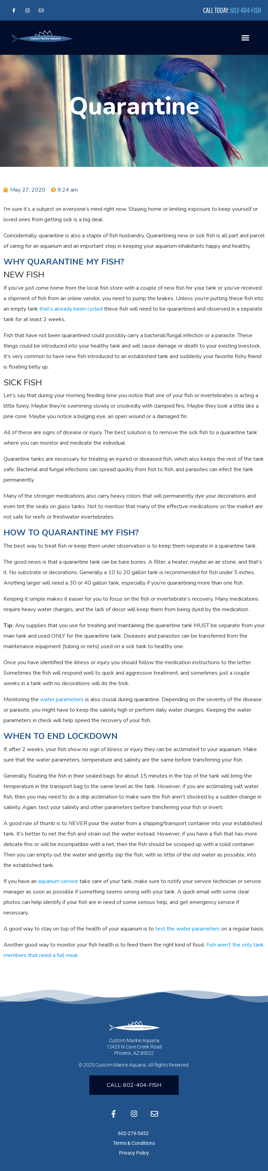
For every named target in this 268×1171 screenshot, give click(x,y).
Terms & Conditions (134, 1143)
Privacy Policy (134, 1153)
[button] (245, 37)
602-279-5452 (134, 1133)
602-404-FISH (245, 10)
